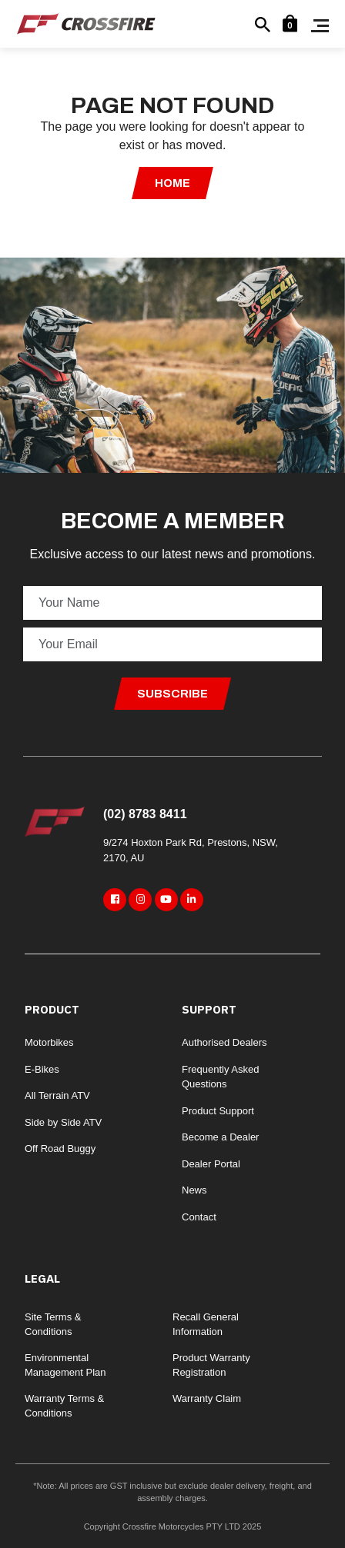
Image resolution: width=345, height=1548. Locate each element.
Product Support (218, 1111)
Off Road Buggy (60, 1148)
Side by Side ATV (63, 1122)
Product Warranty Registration (211, 1365)
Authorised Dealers (224, 1042)
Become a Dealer (220, 1137)
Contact (199, 1217)
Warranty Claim (206, 1398)
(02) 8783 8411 (145, 814)
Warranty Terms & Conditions (64, 1406)
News (194, 1190)
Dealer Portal (211, 1164)
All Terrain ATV (57, 1095)
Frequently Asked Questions (220, 1077)
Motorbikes (49, 1042)
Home (172, 183)
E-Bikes (42, 1069)
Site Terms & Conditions (53, 1324)
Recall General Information (205, 1324)
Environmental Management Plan (65, 1365)
